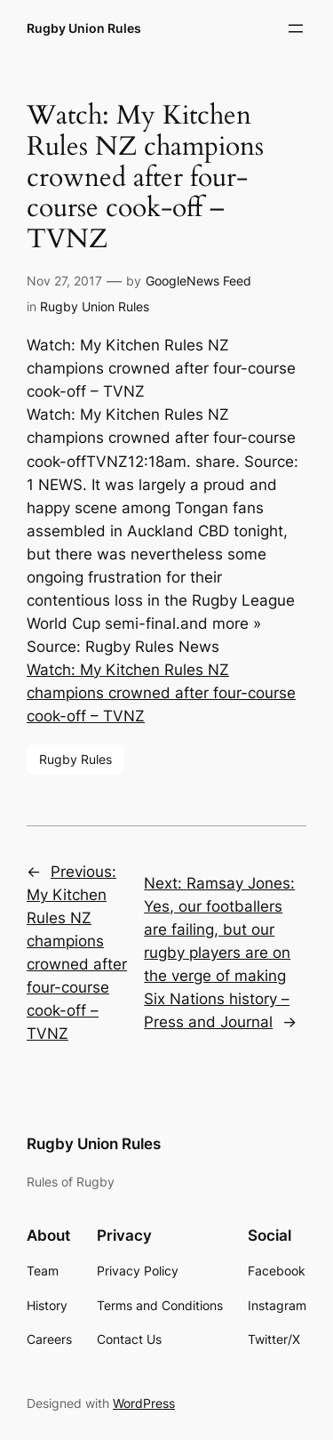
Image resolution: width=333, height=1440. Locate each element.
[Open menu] (295, 28)
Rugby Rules (75, 759)
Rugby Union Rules (84, 28)
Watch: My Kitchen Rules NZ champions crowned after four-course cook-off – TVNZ (161, 693)
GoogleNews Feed (198, 280)
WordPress (144, 1403)
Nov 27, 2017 (64, 280)
